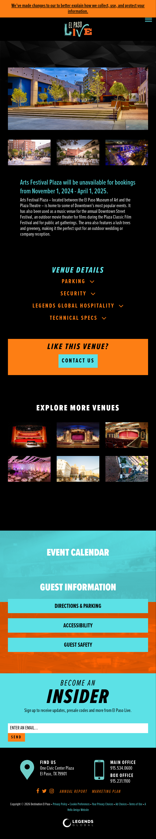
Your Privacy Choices (102, 804)
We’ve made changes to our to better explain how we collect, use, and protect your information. (78, 8)
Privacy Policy (60, 804)
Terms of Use (135, 804)
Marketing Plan (106, 792)
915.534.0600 (121, 768)
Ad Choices (121, 804)
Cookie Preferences (80, 804)
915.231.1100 (120, 781)
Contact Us (78, 361)
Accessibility (78, 626)
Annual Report (73, 792)
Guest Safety (78, 645)
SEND (16, 737)
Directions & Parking (78, 606)
